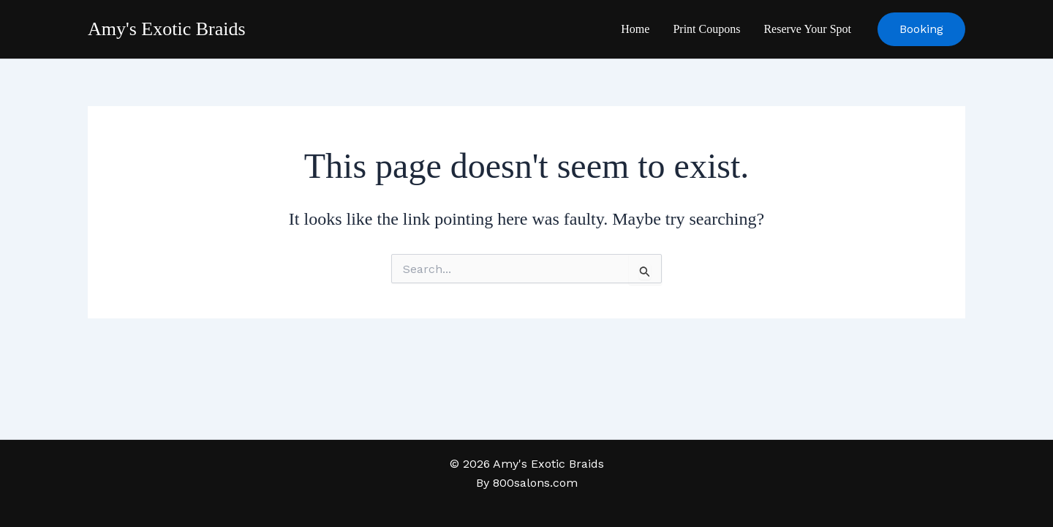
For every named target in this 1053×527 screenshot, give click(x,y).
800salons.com (535, 483)
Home (635, 29)
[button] (921, 29)
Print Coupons (706, 29)
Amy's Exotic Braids (167, 29)
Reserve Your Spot (807, 29)
